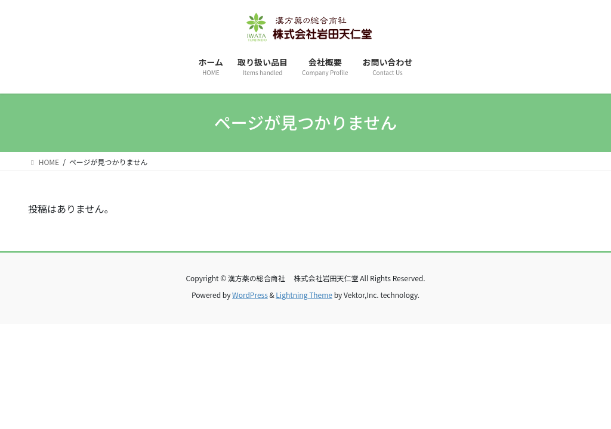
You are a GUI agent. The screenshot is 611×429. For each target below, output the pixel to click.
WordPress (250, 295)
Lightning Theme (304, 295)
